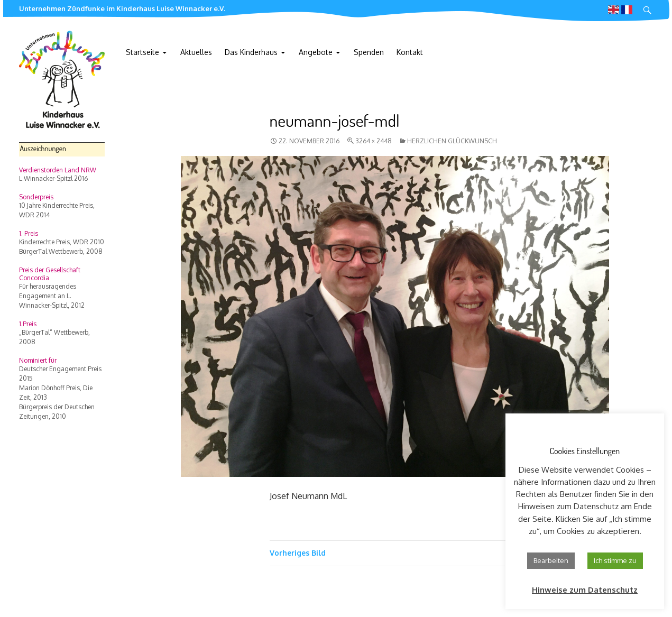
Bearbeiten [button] (550, 560)
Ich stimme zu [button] (615, 560)
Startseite (142, 52)
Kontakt (410, 52)
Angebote (316, 52)
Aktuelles (196, 52)
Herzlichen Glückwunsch (452, 141)
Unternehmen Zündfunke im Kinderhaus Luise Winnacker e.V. (122, 8)
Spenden (369, 52)
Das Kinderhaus (251, 52)
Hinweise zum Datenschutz (585, 590)
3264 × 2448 (373, 141)
